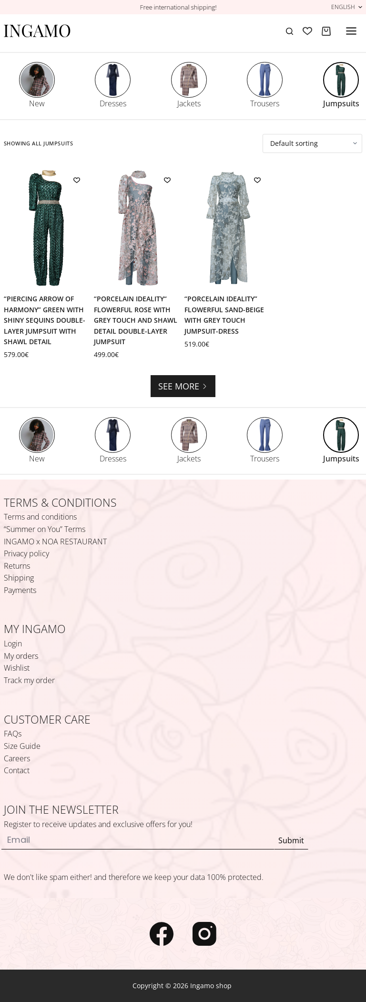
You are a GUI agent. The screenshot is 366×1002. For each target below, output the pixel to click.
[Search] (289, 31)
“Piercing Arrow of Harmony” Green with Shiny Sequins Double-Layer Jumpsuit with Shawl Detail (44, 320)
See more (183, 386)
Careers (17, 758)
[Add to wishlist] (76, 179)
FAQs (12, 733)
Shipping (19, 578)
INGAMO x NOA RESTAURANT (55, 541)
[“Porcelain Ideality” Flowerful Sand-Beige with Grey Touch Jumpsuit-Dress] (228, 228)
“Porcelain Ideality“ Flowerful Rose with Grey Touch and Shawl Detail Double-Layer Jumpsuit (135, 320)
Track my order (29, 680)
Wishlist (17, 668)
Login (13, 643)
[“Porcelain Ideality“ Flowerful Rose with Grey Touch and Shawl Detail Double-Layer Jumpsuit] (138, 228)
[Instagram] (204, 934)
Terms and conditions (40, 516)
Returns (17, 566)
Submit (291, 840)
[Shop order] (312, 143)
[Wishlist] (307, 31)
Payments (20, 590)
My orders (21, 656)
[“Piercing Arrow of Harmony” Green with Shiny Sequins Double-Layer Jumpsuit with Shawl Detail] (48, 228)
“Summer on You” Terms (44, 529)
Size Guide (22, 746)
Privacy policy (26, 553)
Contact (17, 770)
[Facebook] (161, 934)
